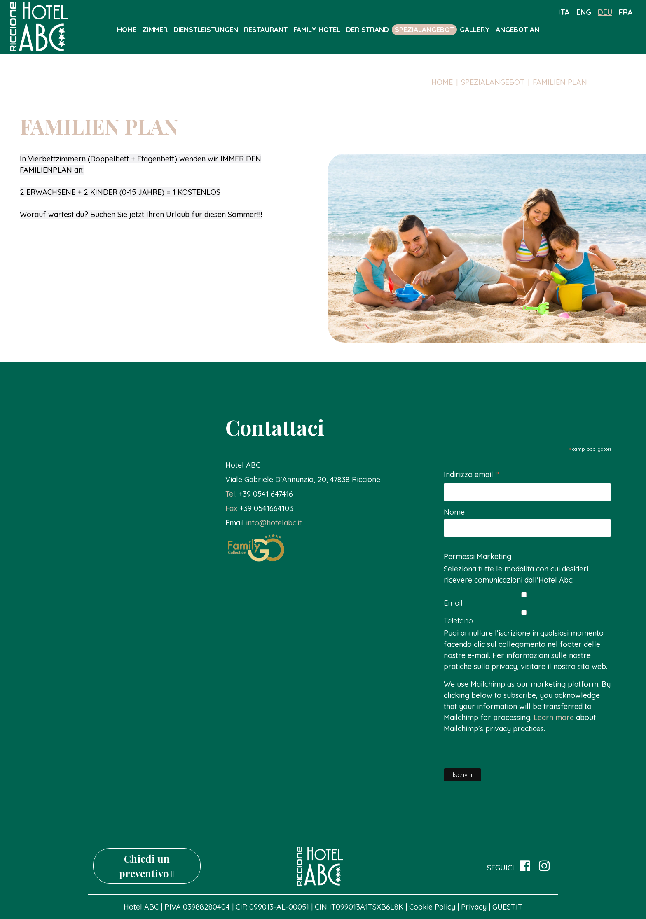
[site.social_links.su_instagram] (544, 866)
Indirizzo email (471, 475)
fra (626, 12)
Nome (454, 512)
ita (564, 12)
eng (583, 12)
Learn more (554, 717)
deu (605, 12)
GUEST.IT (507, 907)
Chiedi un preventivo (147, 866)
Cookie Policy (433, 907)
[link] (302, 479)
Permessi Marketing (477, 556)
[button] (259, 494)
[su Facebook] (525, 866)
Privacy (474, 907)
